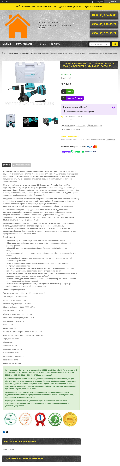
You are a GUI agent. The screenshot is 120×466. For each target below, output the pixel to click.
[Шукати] (115, 44)
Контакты (55, 44)
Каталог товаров (24, 44)
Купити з (75, 98)
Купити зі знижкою (93, 6)
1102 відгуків (99, 2)
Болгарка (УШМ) (15, 53)
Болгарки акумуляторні (32, 53)
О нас (43, 44)
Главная (6, 44)
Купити (70, 92)
